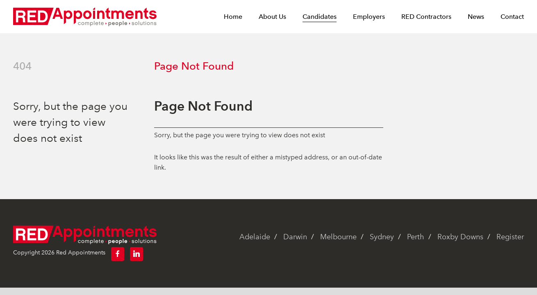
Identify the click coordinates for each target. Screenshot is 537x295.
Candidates (320, 17)
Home (233, 17)
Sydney (382, 236)
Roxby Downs (460, 236)
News (476, 17)
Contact (512, 17)
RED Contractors (426, 17)
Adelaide (254, 236)
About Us (272, 17)
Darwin (295, 236)
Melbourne (338, 236)
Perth (415, 236)
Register (510, 236)
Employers (369, 17)
